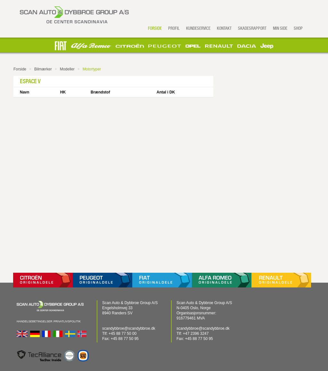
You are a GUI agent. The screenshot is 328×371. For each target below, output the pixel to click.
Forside (155, 28)
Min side (280, 28)
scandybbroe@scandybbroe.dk (128, 328)
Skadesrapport (252, 28)
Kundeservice (198, 28)
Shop (298, 28)
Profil (174, 28)
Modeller (67, 69)
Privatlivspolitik (67, 321)
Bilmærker (43, 69)
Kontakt (224, 28)
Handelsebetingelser (35, 321)
